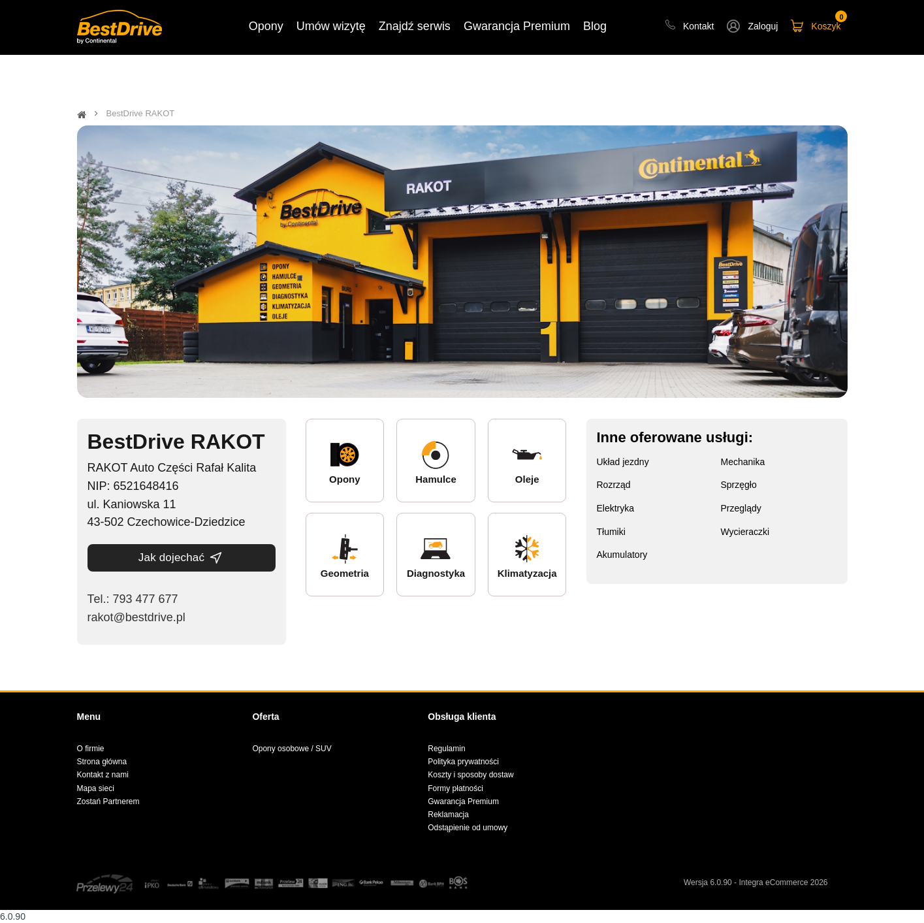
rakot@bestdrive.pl (136, 617)
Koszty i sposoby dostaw (470, 774)
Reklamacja (448, 814)
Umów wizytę (331, 26)
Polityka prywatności (463, 761)
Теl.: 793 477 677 (133, 599)
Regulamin (446, 748)
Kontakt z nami (103, 774)
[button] (752, 27)
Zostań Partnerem (108, 801)
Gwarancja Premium (463, 801)
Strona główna (102, 761)
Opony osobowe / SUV (291, 748)
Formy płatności (455, 788)
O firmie (90, 748)
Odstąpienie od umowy (467, 827)
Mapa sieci (95, 788)
